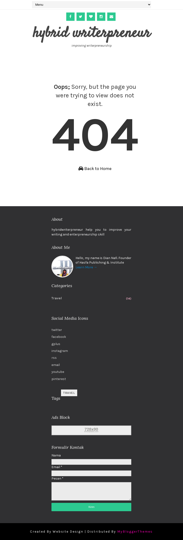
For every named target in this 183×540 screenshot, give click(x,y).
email (55, 365)
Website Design (68, 532)
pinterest (58, 379)
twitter (56, 330)
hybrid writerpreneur (91, 33)
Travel (56, 298)
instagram (59, 351)
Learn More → (86, 267)
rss (54, 358)
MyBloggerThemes (135, 532)
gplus (55, 344)
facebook (58, 337)
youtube (57, 372)
